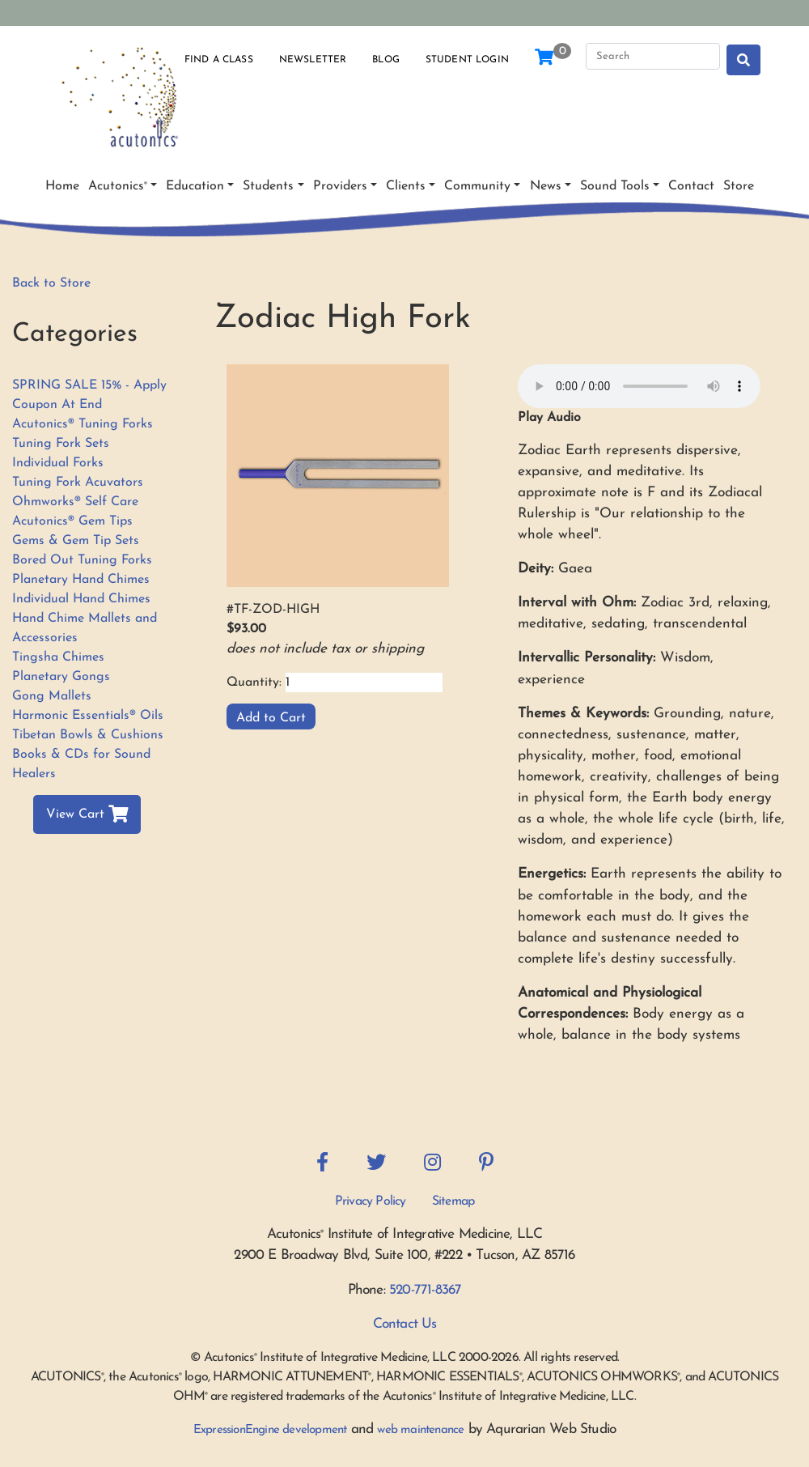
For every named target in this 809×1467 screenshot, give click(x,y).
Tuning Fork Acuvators (77, 482)
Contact (691, 186)
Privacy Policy (370, 1201)
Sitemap (453, 1201)
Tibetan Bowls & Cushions (87, 735)
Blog (386, 60)
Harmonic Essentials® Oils (87, 715)
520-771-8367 (425, 1290)
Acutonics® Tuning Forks (82, 424)
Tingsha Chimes (58, 657)
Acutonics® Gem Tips (72, 521)
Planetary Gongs (61, 676)
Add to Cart (271, 718)
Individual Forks (58, 463)
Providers (340, 186)
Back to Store (51, 283)
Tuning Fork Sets (60, 443)
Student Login (467, 60)
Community (477, 186)
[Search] (653, 56)
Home (62, 186)
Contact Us (405, 1324)
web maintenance (420, 1430)
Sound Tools (615, 186)
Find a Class (218, 60)
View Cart (87, 814)
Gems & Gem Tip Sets (75, 540)
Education (195, 186)
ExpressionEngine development (270, 1430)
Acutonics (117, 186)
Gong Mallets (51, 696)
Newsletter (313, 60)
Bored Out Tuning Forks (82, 560)
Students (268, 186)
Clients (406, 186)
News (545, 186)
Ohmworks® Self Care (75, 501)
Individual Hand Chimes (81, 599)
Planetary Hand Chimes (81, 579)
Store (738, 186)
